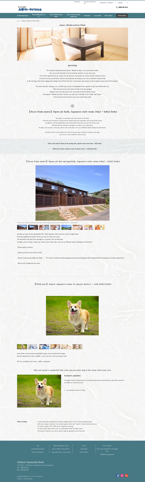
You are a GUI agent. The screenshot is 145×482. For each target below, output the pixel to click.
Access (84, 445)
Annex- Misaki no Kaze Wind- (61, 449)
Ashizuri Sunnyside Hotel (30, 462)
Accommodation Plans (37, 449)
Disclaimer (19, 478)
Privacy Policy (107, 445)
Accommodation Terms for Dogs (74, 390)
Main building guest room (60, 445)
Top (38, 445)
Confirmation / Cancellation (106, 2)
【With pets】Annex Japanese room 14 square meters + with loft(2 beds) (72, 149)
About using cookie (28, 478)
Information (84, 449)
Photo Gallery (84, 452)
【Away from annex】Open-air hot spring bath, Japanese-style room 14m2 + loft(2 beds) (72, 143)
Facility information (38, 452)
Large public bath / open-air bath (60, 452)
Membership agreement (107, 454)
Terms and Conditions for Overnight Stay (107, 450)
